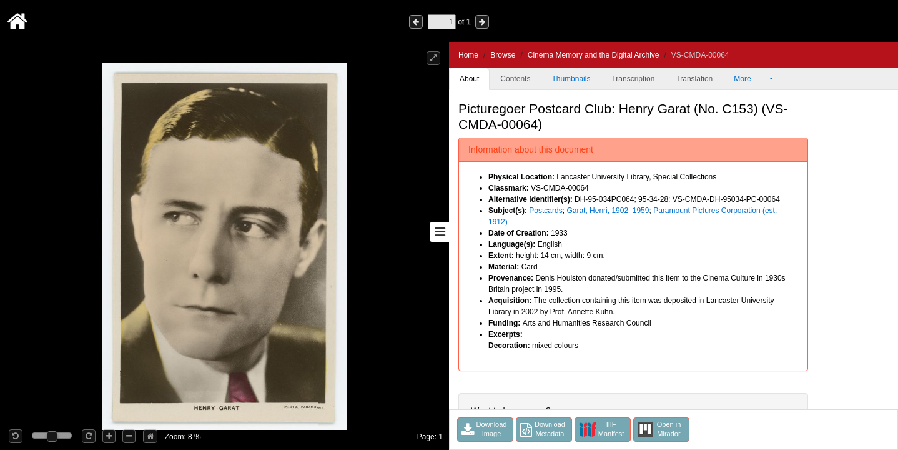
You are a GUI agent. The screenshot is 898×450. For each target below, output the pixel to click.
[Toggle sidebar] (439, 232)
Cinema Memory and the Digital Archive (593, 55)
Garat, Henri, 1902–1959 (607, 210)
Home (468, 55)
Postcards (545, 210)
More (750, 78)
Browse (502, 55)
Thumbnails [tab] (570, 78)
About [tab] (469, 78)
